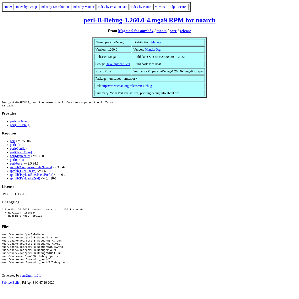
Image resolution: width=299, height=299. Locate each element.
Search (182, 7)
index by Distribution (54, 7)
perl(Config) (18, 149)
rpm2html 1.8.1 (30, 286)
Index (8, 7)
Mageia (156, 42)
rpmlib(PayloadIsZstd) (25, 179)
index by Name (141, 7)
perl (12, 142)
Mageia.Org (153, 49)
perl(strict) (17, 161)
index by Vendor (83, 7)
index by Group (26, 7)
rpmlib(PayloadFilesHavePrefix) (31, 176)
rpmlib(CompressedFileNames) (31, 168)
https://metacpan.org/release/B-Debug (127, 86)
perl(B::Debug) (20, 126)
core (173, 31)
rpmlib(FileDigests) (23, 172)
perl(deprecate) (20, 157)
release (185, 31)
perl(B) (15, 146)
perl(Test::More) (21, 153)
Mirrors (160, 7)
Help (171, 7)
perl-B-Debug (19, 122)
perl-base (16, 164)
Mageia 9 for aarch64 (135, 31)
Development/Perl (118, 64)
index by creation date (112, 7)
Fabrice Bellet (11, 293)
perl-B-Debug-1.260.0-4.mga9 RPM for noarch (149, 20)
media (162, 31)
